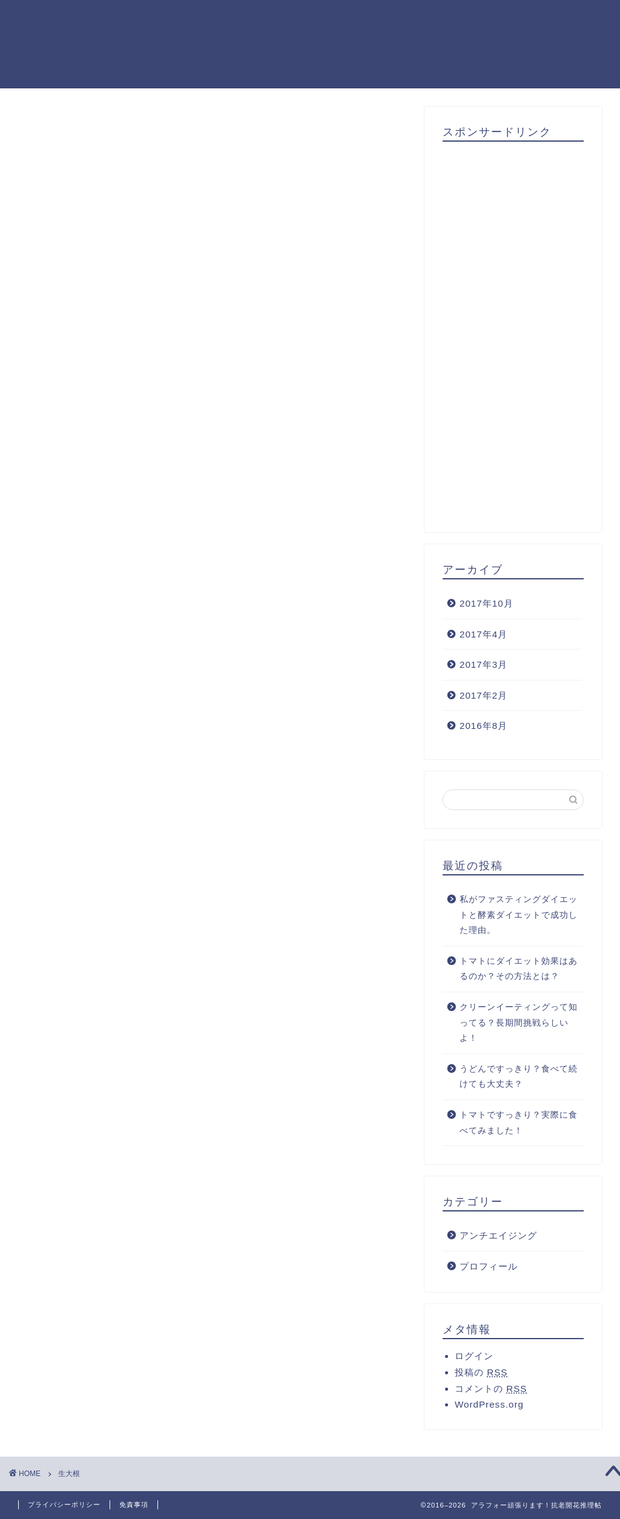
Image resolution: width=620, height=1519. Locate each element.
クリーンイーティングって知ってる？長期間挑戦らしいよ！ (519, 1023)
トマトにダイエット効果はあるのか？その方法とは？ (519, 969)
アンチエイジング (498, 1235)
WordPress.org (489, 1405)
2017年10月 (486, 603)
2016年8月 (483, 726)
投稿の (481, 1373)
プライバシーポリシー (64, 1504)
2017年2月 (483, 695)
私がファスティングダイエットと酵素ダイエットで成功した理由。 (519, 915)
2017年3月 (483, 664)
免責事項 (133, 1504)
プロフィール (489, 1266)
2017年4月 (483, 634)
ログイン (474, 1356)
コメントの (491, 1389)
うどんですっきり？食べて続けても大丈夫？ (519, 1076)
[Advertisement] (513, 332)
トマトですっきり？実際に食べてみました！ (519, 1122)
